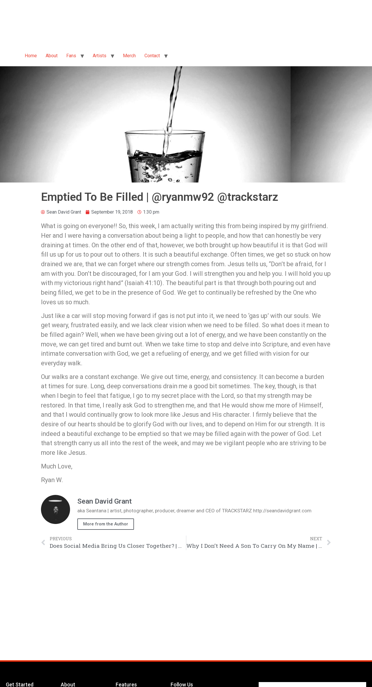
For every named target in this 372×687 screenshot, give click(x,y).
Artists (99, 55)
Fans (71, 55)
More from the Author (105, 524)
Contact (152, 55)
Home (31, 55)
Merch (129, 55)
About (52, 55)
